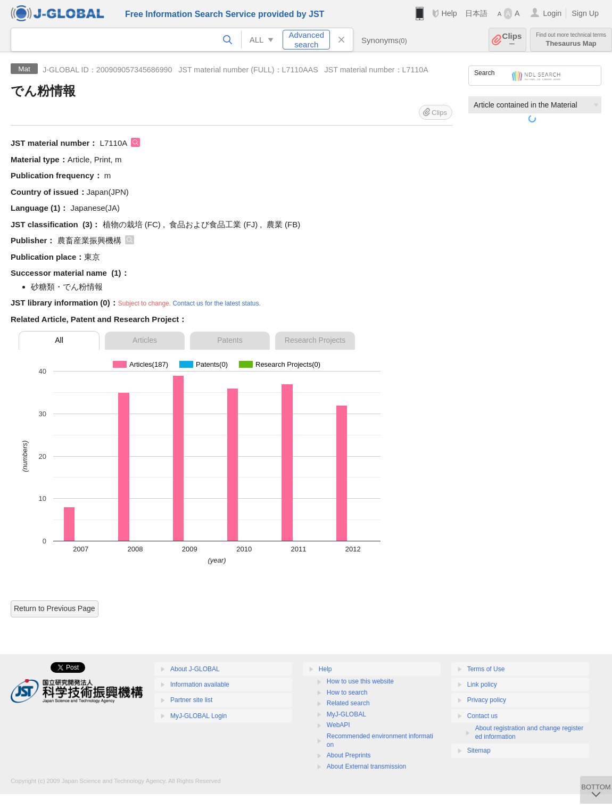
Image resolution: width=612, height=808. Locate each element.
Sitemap (479, 750)
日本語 (476, 13)
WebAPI (338, 725)
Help (449, 13)
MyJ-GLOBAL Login (198, 716)
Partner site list (191, 700)
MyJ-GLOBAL (346, 714)
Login (552, 13)
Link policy (482, 684)
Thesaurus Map (571, 39)
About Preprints (349, 755)
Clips (512, 39)
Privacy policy (486, 700)
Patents (229, 340)
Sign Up (585, 13)
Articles (145, 340)
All (59, 340)
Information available (199, 684)
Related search (348, 703)
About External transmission (366, 766)
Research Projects (315, 340)
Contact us (482, 716)
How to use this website (360, 681)
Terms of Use (486, 669)
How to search (347, 692)
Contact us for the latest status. (216, 303)
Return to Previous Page (54, 608)
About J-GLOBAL (195, 669)
